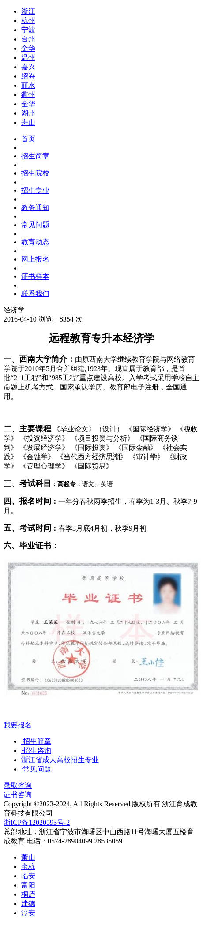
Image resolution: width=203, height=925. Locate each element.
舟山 (28, 122)
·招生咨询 (36, 750)
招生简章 (35, 156)
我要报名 (18, 725)
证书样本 (35, 276)
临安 (28, 876)
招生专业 (35, 190)
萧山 (28, 857)
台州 (28, 39)
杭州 (28, 20)
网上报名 (35, 259)
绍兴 (28, 76)
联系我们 (35, 293)
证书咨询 (18, 794)
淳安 (28, 913)
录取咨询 (18, 785)
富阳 (28, 885)
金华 (28, 48)
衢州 (28, 94)
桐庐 (28, 894)
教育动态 (35, 242)
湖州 (28, 113)
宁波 (28, 30)
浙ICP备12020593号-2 (37, 822)
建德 (28, 903)
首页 (28, 138)
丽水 (28, 85)
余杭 (28, 866)
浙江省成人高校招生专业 (60, 760)
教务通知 (35, 207)
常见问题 (35, 224)
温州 (28, 57)
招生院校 (35, 173)
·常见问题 (36, 769)
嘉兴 (28, 67)
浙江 (28, 11)
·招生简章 (36, 741)
